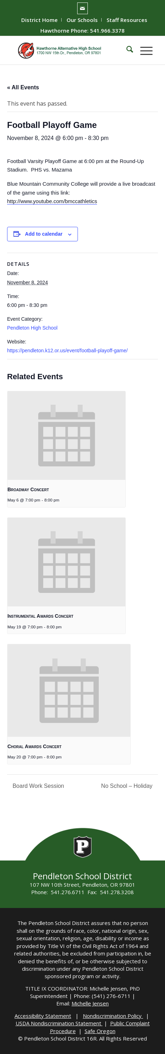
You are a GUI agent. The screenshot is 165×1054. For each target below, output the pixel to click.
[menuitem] (40, 20)
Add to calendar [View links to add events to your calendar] (44, 234)
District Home (39, 19)
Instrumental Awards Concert (40, 616)
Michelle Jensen (90, 1003)
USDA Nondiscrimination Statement (59, 1023)
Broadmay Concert (28, 489)
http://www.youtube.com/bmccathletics (52, 201)
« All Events (23, 87)
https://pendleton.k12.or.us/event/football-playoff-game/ (67, 350)
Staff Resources (127, 19)
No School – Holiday (127, 786)
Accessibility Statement (43, 1015)
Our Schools (82, 19)
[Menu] (143, 50)
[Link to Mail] (82, 8)
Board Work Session (37, 786)
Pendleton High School (32, 328)
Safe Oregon (100, 1031)
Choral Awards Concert (34, 746)
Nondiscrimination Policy (113, 1015)
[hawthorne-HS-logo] (68, 50)
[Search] (126, 50)
